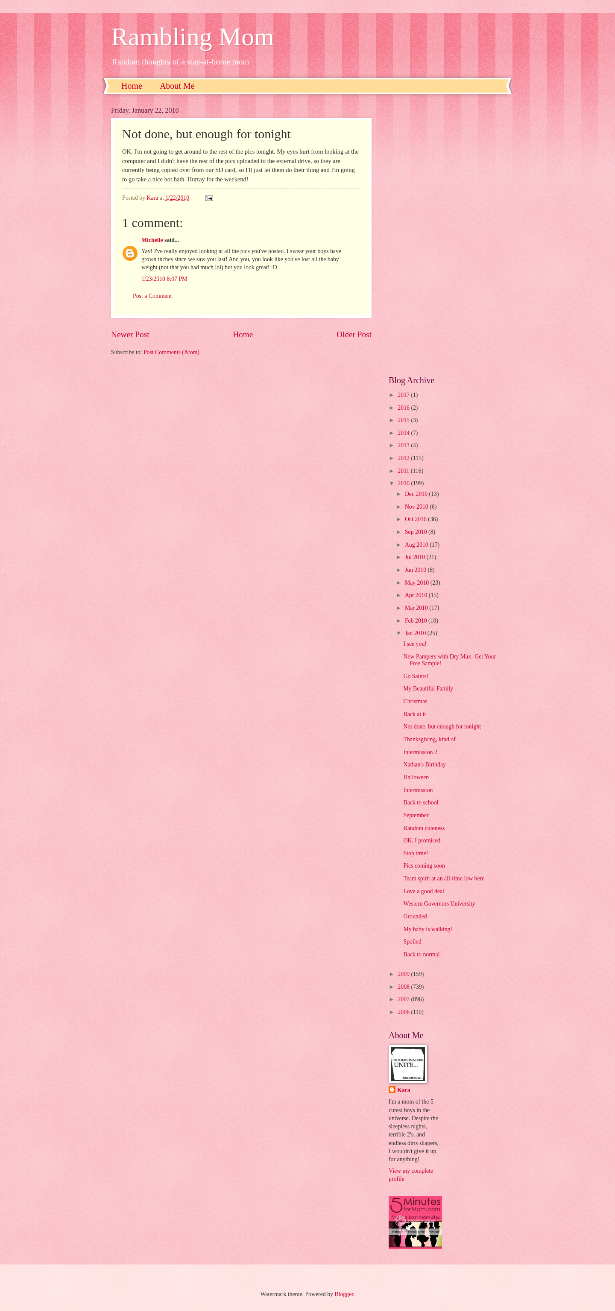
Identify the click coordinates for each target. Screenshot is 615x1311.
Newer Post (130, 334)
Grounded (415, 916)
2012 (404, 458)
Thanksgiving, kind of (429, 739)
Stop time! (415, 853)
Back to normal (421, 954)
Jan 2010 (416, 633)
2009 (404, 974)
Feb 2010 (416, 621)
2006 (404, 1012)
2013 (404, 445)
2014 (404, 433)
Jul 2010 (416, 557)
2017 (404, 395)
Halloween (416, 777)
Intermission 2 (420, 752)
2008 (404, 987)
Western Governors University (439, 903)
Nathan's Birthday (424, 764)
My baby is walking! (427, 929)
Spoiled (412, 941)
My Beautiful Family (428, 688)
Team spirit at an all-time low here (443, 878)
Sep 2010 (416, 532)
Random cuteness (424, 828)
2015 (404, 420)
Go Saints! (415, 676)
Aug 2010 (417, 545)
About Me (177, 85)
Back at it (414, 714)
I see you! (414, 644)
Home (131, 85)
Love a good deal (423, 891)
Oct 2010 (416, 519)
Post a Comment (152, 296)
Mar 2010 (417, 608)
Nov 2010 (417, 507)
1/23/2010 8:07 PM (164, 279)
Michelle (152, 240)
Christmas (415, 701)
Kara (403, 1090)
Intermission (418, 790)
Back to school (420, 802)
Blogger (343, 1294)
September (415, 815)
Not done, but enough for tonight (442, 726)
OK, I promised (421, 840)
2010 (404, 483)
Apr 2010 (417, 595)
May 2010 (417, 583)
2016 (404, 408)
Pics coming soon (424, 865)
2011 (404, 471)
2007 (404, 999)
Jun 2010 (416, 570)
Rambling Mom (192, 37)
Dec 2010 (417, 494)
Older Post (354, 334)
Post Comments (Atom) (171, 352)
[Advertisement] (446, 235)
